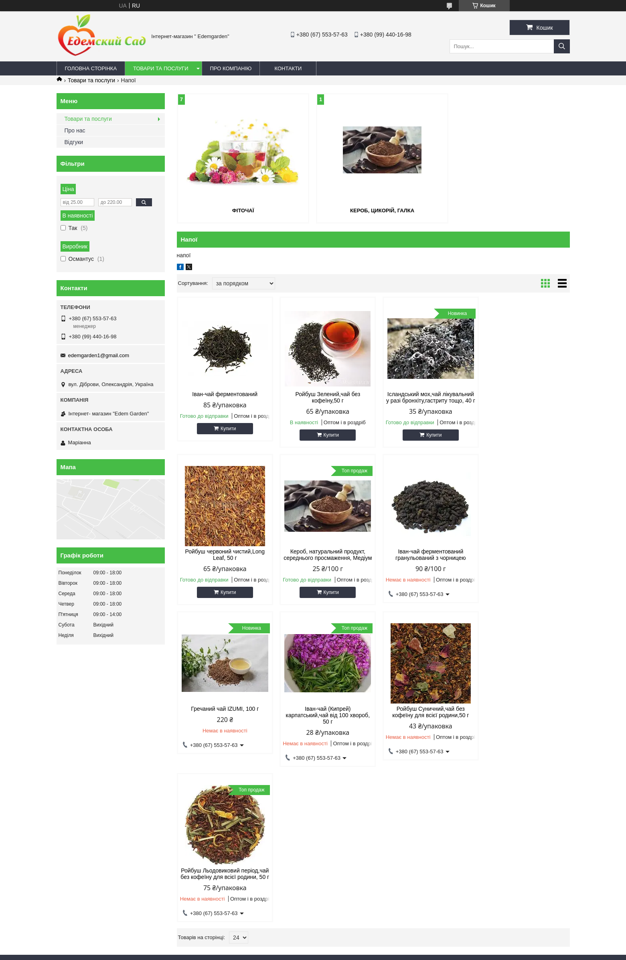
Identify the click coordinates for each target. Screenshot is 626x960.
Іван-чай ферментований (223, 394)
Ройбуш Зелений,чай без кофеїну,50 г (323, 397)
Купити (226, 428)
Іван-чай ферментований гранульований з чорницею (323, 560)
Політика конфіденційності (382, 952)
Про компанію (231, 68)
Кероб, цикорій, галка (373, 210)
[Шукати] (562, 46)
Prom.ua (350, 945)
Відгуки (74, 142)
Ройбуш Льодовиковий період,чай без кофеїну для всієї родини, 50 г (323, 727)
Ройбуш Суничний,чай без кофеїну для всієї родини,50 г (223, 724)
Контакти (288, 68)
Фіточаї (240, 210)
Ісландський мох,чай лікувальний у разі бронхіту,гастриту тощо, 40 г (423, 400)
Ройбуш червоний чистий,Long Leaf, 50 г (523, 397)
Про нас (75, 130)
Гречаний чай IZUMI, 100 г (423, 557)
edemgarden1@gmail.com (99, 355)
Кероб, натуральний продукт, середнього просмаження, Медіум (223, 564)
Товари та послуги (160, 68)
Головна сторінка (91, 68)
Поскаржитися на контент (320, 952)
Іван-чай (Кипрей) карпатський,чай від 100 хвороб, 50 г (523, 564)
